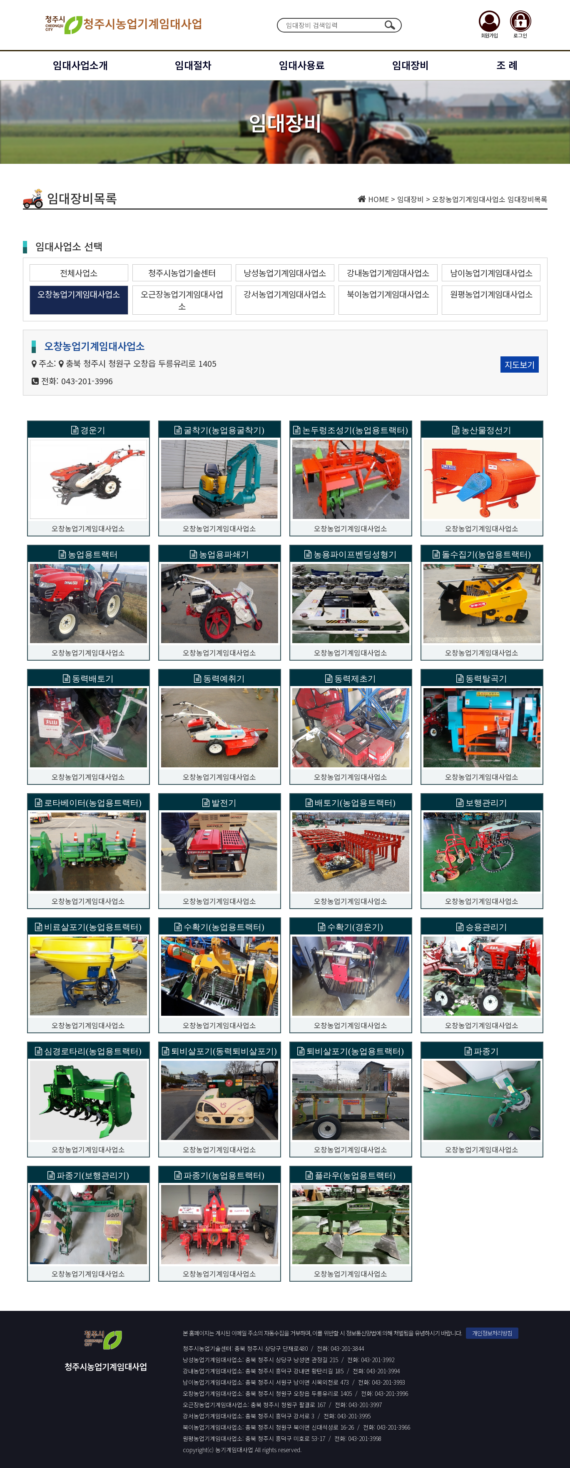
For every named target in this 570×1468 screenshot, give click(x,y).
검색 (390, 25)
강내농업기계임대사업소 (388, 273)
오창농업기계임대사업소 (78, 294)
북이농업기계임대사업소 (388, 294)
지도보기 (520, 364)
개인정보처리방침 (492, 1333)
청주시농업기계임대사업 (123, 25)
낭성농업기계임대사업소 (285, 273)
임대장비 (410, 65)
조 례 (507, 65)
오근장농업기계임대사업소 (182, 300)
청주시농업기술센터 (182, 273)
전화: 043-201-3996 (77, 381)
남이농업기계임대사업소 (491, 273)
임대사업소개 (80, 65)
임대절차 (193, 65)
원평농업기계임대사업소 (491, 294)
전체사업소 (78, 273)
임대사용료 (302, 65)
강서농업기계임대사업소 (285, 294)
